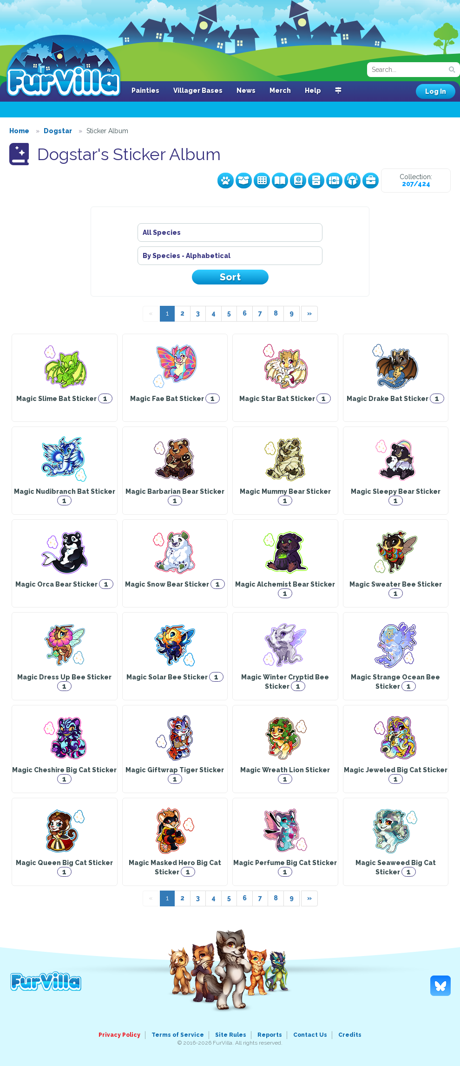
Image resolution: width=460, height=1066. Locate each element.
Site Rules (230, 1035)
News (246, 90)
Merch (280, 90)
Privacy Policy (119, 1035)
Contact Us (310, 1035)
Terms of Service (177, 1035)
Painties (145, 90)
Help (313, 90)
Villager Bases (198, 90)
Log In (435, 91)
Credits (349, 1035)
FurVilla (63, 66)
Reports (269, 1035)
